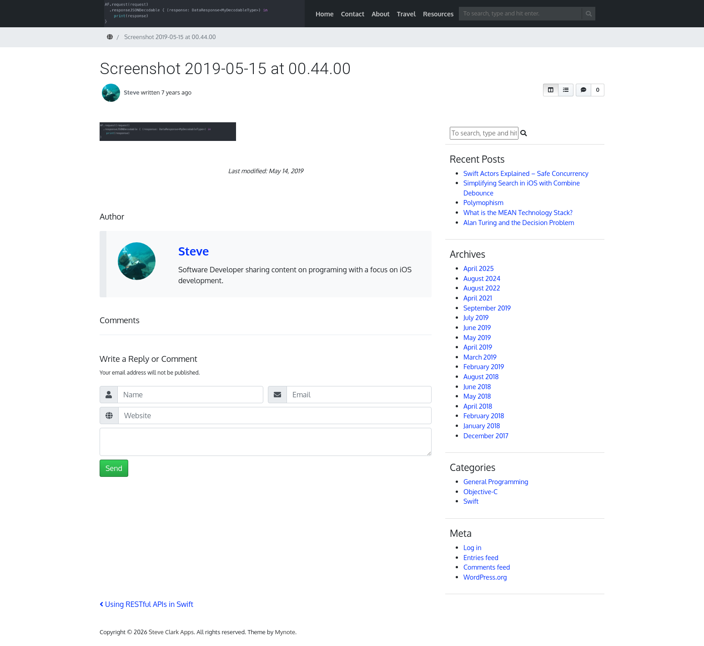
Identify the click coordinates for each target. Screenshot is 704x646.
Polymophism (483, 202)
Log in (472, 547)
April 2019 (477, 347)
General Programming (495, 481)
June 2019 (477, 327)
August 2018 (481, 376)
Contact (353, 14)
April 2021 (477, 298)
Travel (406, 14)
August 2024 (481, 278)
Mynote (285, 632)
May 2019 (477, 337)
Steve (131, 92)
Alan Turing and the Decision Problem (518, 222)
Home (325, 14)
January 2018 (481, 425)
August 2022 (481, 288)
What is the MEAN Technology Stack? (518, 212)
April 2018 (477, 406)
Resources (438, 14)
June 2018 (477, 386)
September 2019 (487, 308)
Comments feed (486, 567)
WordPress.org (485, 577)
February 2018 (483, 415)
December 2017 (485, 435)
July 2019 (476, 317)
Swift (470, 501)
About (381, 14)
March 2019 (480, 357)
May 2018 (477, 396)
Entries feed (480, 557)
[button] (550, 90)
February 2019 (483, 366)
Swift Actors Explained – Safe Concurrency (525, 173)
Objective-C (480, 491)
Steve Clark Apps (171, 632)
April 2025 (478, 268)
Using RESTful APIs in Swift (146, 604)
